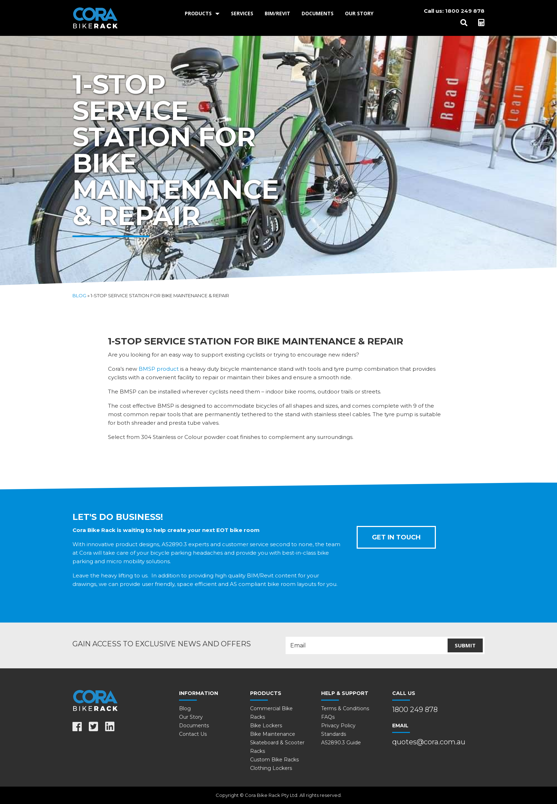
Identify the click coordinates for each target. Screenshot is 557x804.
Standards (333, 734)
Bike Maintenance (272, 734)
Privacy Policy (338, 725)
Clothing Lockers (271, 768)
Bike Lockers (266, 725)
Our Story (359, 13)
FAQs (328, 717)
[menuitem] (202, 13)
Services (242, 13)
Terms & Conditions (345, 708)
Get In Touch (396, 537)
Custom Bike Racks (274, 759)
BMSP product (159, 368)
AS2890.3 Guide (341, 742)
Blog (79, 295)
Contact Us (193, 734)
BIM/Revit (277, 13)
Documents (318, 13)
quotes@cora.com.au (428, 742)
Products (198, 13)
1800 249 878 (465, 10)
